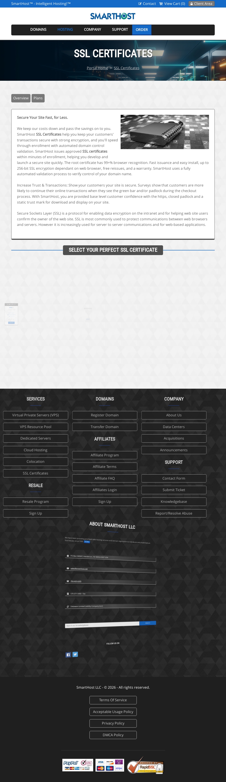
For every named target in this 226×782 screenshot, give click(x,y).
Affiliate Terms (77, 466)
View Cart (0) (174, 3)
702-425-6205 (102, 552)
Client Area (203, 3)
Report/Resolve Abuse (145, 513)
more (105, 512)
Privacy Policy (113, 723)
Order (142, 29)
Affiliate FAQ (77, 478)
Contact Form (146, 478)
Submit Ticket (146, 489)
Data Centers (146, 426)
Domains (38, 29)
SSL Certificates (126, 67)
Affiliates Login (77, 489)
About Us (146, 415)
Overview (20, 98)
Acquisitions (146, 438)
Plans (38, 98)
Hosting (65, 29)
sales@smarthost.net (103, 540)
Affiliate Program (77, 455)
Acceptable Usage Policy (113, 711)
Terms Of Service (113, 699)
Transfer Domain (77, 426)
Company (92, 29)
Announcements (146, 450)
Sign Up (76, 501)
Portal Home (97, 67)
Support (120, 29)
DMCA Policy (113, 734)
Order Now (21, 318)
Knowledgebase (146, 501)
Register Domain (77, 415)
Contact (149, 3)
